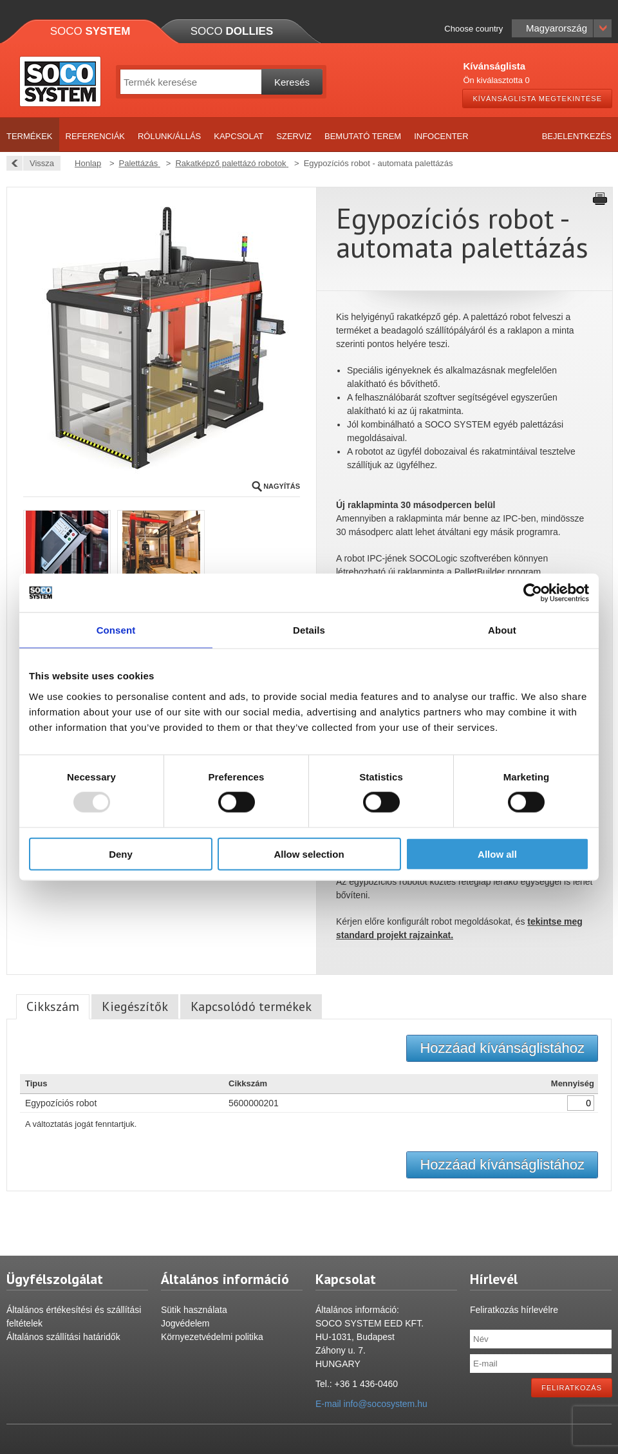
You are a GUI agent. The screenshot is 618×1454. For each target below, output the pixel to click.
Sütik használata (194, 1310)
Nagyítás (281, 486)
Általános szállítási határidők (63, 1337)
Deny (121, 853)
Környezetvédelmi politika (212, 1337)
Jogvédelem (185, 1323)
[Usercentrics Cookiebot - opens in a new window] (532, 593)
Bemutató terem (362, 136)
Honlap (88, 163)
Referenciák (95, 136)
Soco (90, 31)
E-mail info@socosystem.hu (371, 1404)
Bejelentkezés (577, 136)
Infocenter (441, 136)
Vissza (38, 163)
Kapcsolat (238, 136)
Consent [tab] (116, 630)
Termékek (29, 136)
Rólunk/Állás (169, 136)
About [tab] (502, 630)
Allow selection (309, 853)
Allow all (497, 853)
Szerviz (294, 136)
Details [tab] (309, 630)
